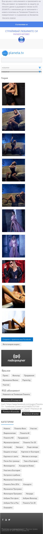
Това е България (30, 460)
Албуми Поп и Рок (11, 502)
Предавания (23, 437)
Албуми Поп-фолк (11, 498)
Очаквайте (8, 507)
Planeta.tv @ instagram (12, 399)
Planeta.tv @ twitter (31, 413)
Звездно (19, 446)
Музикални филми (11, 442)
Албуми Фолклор (30, 498)
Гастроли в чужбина (12, 474)
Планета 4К (24, 432)
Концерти (27, 484)
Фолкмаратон (9, 465)
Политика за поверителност (13, 528)
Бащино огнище (10, 451)
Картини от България (30, 451)
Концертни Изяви (26, 465)
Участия (33, 428)
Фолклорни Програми (13, 493)
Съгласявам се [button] (21, 24)
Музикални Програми (13, 488)
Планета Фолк (20, 428)
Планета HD (9, 437)
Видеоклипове (10, 432)
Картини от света (11, 456)
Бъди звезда (32, 446)
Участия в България (12, 470)
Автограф (8, 446)
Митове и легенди (29, 456)
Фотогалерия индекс (11, 344)
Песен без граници (11, 460)
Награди (29, 493)
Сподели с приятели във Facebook (17, 339)
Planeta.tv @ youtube (11, 411)
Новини (7, 428)
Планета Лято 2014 (11, 484)
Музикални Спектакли (13, 479)
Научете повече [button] (9, 18)
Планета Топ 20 (29, 442)
